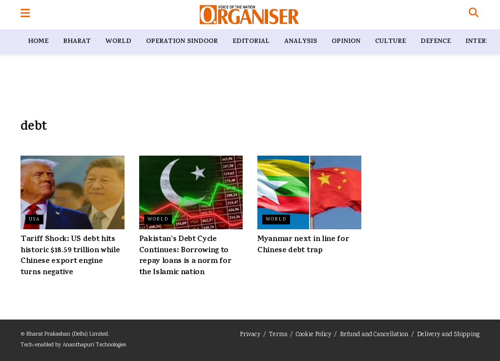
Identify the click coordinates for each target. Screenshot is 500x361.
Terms (278, 335)
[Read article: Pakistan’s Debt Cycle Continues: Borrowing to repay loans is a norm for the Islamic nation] (191, 193)
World (118, 41)
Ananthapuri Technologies (94, 345)
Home (38, 41)
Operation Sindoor (182, 41)
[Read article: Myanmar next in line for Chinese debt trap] (309, 193)
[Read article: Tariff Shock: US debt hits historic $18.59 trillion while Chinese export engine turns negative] (73, 193)
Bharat (77, 41)
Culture (390, 41)
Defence (435, 41)
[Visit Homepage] (249, 14)
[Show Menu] (25, 14)
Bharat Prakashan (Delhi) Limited (67, 334)
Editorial (251, 41)
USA (34, 219)
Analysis (300, 41)
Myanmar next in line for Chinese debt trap (303, 245)
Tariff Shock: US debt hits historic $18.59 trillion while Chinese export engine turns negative (70, 256)
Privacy (250, 335)
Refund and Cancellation (374, 335)
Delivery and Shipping (448, 335)
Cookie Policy (313, 335)
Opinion (346, 41)
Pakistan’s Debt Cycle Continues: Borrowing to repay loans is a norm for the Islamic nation (185, 256)
